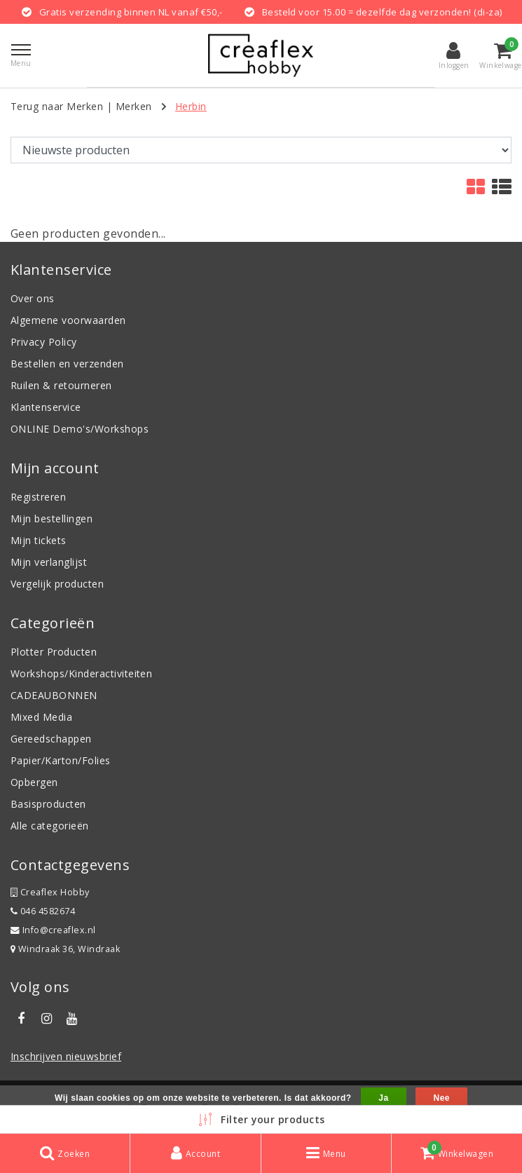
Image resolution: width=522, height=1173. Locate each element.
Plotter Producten (54, 651)
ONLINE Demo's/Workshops (80, 428)
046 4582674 (43, 911)
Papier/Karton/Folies (61, 760)
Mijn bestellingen (51, 518)
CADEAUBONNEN (54, 695)
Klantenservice (46, 407)
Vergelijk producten (57, 583)
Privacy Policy (44, 341)
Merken (134, 106)
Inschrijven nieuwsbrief (66, 1056)
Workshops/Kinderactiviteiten (81, 673)
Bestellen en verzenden (67, 363)
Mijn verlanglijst (49, 562)
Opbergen (34, 782)
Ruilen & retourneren (61, 385)
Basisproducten (48, 804)
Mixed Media (41, 717)
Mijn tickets (39, 540)
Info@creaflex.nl (53, 930)
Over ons (33, 298)
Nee (441, 1098)
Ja (383, 1098)
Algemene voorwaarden (68, 320)
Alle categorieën (50, 825)
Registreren (38, 496)
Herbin (191, 106)
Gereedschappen (51, 738)
